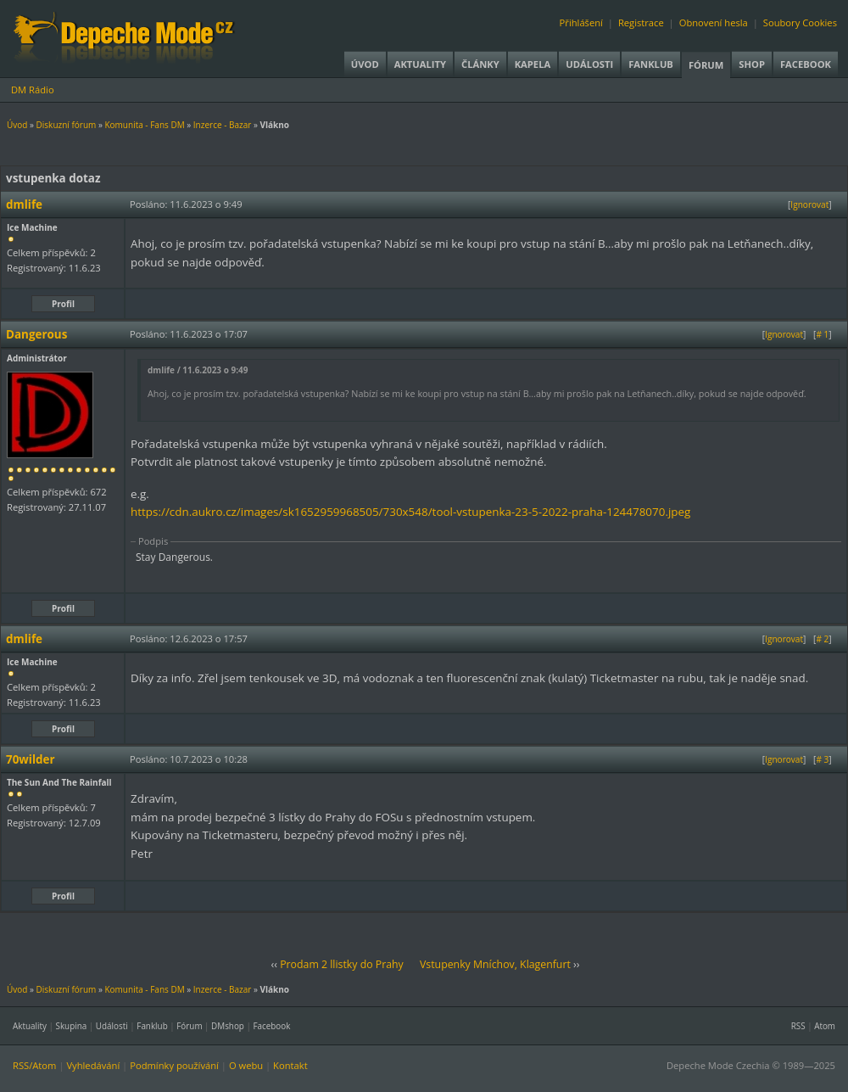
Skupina (71, 1026)
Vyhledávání (93, 1065)
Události (589, 64)
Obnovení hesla (713, 22)
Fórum (706, 65)
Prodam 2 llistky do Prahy (342, 964)
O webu (246, 1065)
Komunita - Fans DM (144, 125)
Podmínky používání (174, 1065)
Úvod (365, 64)
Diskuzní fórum (66, 125)
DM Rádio (32, 89)
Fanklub (650, 64)
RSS (798, 1026)
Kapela (532, 64)
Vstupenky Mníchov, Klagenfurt (495, 964)
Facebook (805, 64)
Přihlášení (581, 22)
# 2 (822, 639)
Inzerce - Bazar (222, 125)
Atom (824, 1026)
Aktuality (420, 64)
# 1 (822, 334)
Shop (752, 64)
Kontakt (290, 1065)
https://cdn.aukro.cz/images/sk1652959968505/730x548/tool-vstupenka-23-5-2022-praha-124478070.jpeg (410, 511)
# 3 (822, 759)
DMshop (227, 1026)
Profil (63, 304)
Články (480, 64)
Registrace (641, 22)
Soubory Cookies (800, 22)
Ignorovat (809, 204)
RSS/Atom (34, 1065)
